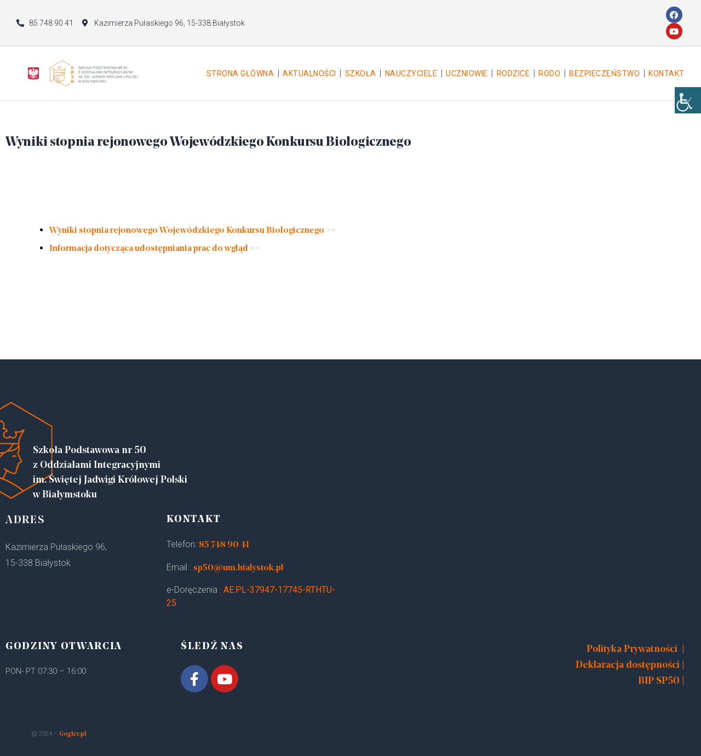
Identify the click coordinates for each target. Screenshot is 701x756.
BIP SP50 (659, 681)
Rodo (549, 73)
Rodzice (513, 73)
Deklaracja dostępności (628, 665)
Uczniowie (467, 73)
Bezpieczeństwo (604, 73)
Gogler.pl (72, 734)
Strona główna (240, 73)
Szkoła (360, 73)
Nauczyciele (411, 73)
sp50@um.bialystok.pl (238, 568)
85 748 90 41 (224, 545)
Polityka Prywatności (632, 649)
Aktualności (309, 73)
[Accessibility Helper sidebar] (688, 109)
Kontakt (666, 73)
